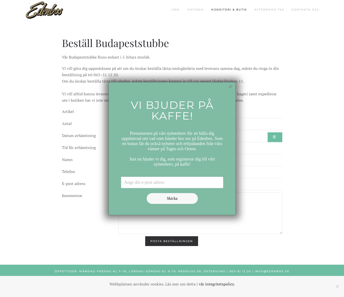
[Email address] (172, 182)
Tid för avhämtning (79, 147)
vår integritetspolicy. (217, 284)
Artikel (68, 111)
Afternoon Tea (269, 9)
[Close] (230, 86)
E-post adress (73, 183)
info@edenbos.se (272, 271)
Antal (67, 123)
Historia (195, 9)
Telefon (68, 171)
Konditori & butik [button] (229, 9)
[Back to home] (44, 10)
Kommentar (72, 195)
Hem (176, 9)
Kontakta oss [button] (305, 9)
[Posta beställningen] (171, 241)
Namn (67, 159)
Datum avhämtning (79, 135)
